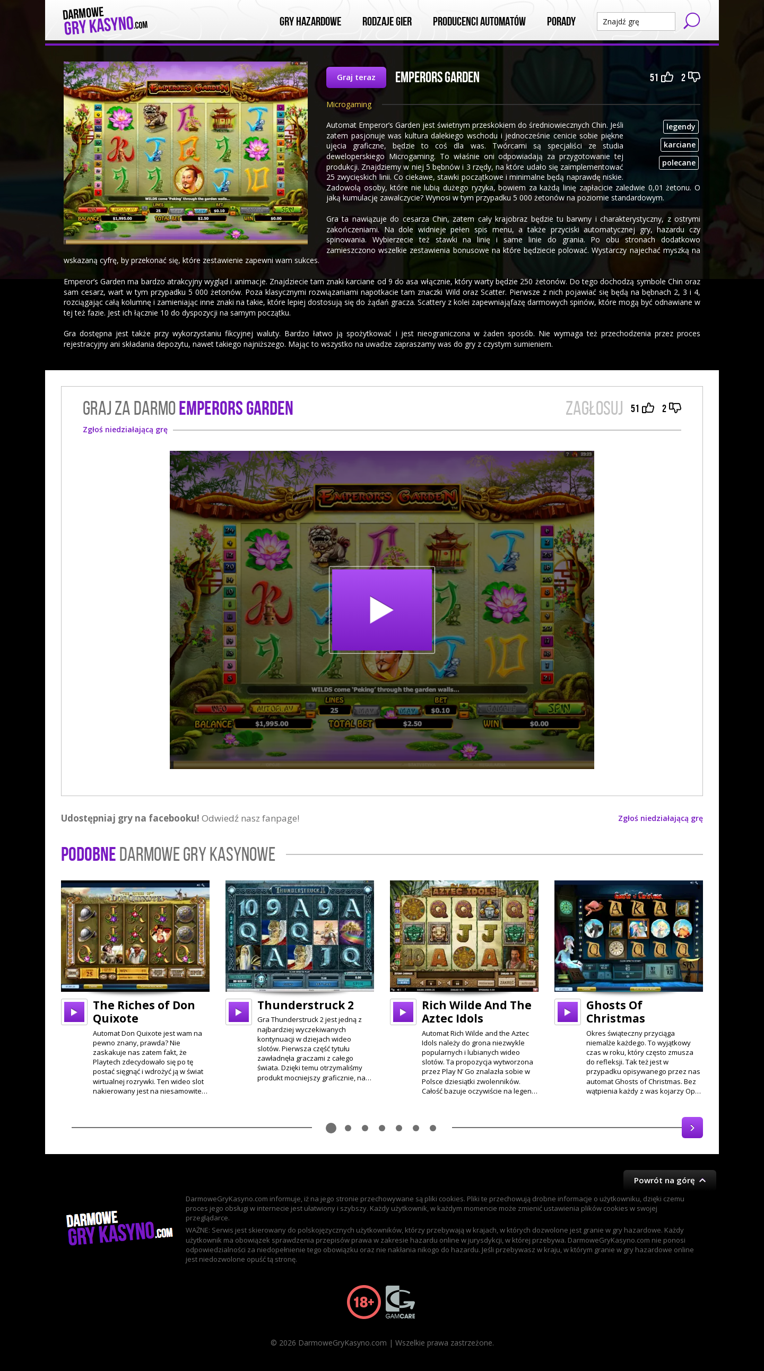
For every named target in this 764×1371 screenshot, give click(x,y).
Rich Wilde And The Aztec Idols (477, 1012)
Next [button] (692, 1127)
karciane (680, 144)
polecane (679, 163)
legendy (681, 126)
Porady (561, 21)
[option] (135, 988)
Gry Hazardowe (310, 21)
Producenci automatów (479, 21)
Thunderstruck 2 (305, 1005)
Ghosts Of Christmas (615, 1012)
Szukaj (691, 20)
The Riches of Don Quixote (144, 1012)
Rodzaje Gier (387, 21)
